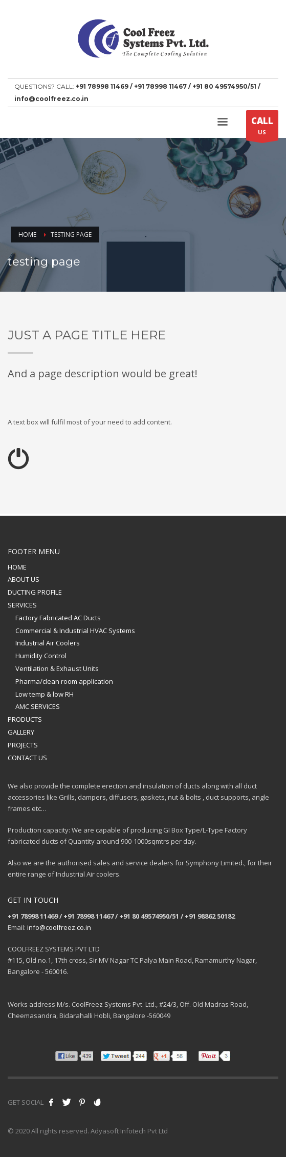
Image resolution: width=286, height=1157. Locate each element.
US (262, 127)
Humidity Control (41, 655)
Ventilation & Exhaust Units (57, 668)
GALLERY (21, 732)
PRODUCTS (25, 719)
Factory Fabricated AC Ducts (58, 617)
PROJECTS (23, 744)
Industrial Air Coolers (47, 642)
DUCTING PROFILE (35, 592)
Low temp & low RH (44, 694)
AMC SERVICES (37, 706)
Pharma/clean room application (64, 681)
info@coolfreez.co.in (59, 927)
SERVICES (22, 605)
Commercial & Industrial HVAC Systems (75, 630)
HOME (17, 567)
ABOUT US (23, 579)
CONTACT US (27, 757)
